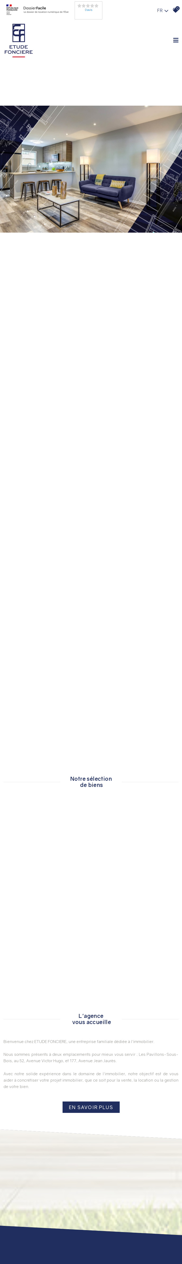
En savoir (91, 1107)
